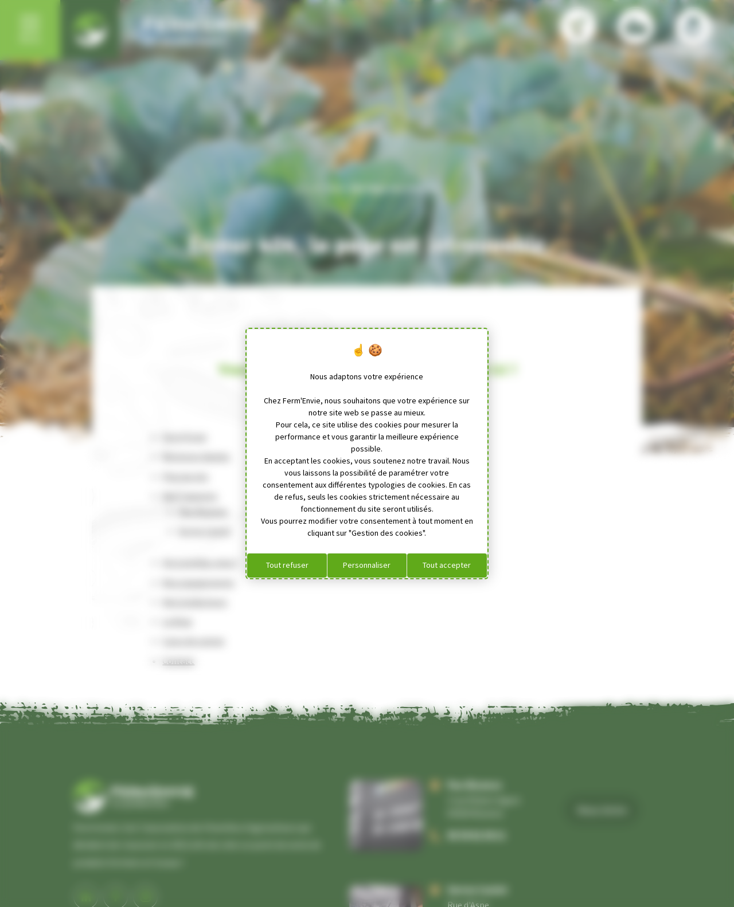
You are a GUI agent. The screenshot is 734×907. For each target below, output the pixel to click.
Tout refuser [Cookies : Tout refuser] (287, 565)
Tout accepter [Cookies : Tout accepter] (447, 565)
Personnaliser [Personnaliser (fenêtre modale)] (367, 565)
